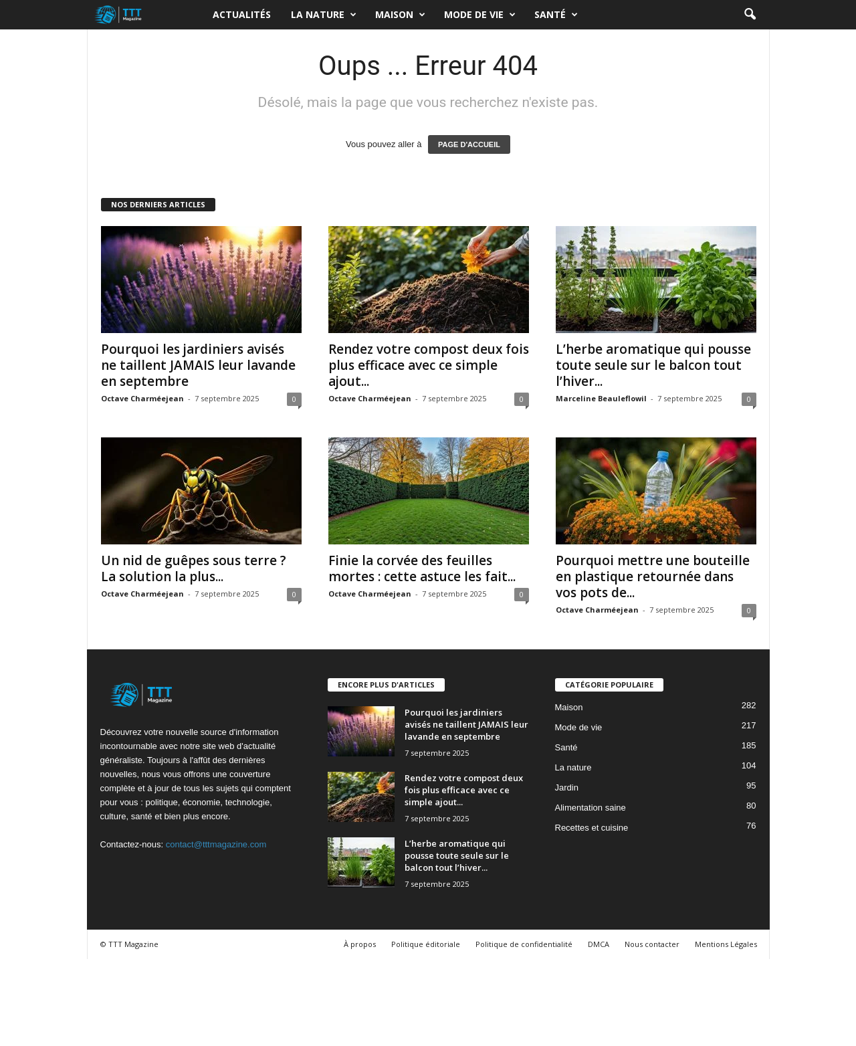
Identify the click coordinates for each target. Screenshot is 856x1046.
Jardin (566, 787)
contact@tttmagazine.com (216, 844)
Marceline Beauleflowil (601, 398)
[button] (749, 14)
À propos (360, 944)
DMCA (598, 944)
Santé (556, 14)
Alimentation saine (590, 808)
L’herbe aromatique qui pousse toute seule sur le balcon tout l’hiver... (653, 365)
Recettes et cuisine (592, 828)
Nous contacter (652, 944)
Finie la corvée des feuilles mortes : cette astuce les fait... (422, 568)
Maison (400, 14)
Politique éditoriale (425, 944)
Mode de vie (480, 14)
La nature (323, 14)
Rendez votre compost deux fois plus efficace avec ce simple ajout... (428, 365)
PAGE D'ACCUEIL (469, 144)
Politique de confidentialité (523, 944)
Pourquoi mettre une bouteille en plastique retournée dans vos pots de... (653, 576)
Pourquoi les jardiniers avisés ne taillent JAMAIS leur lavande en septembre (198, 365)
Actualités (242, 14)
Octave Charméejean (142, 398)
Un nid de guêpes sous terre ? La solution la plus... (193, 568)
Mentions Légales (726, 944)
